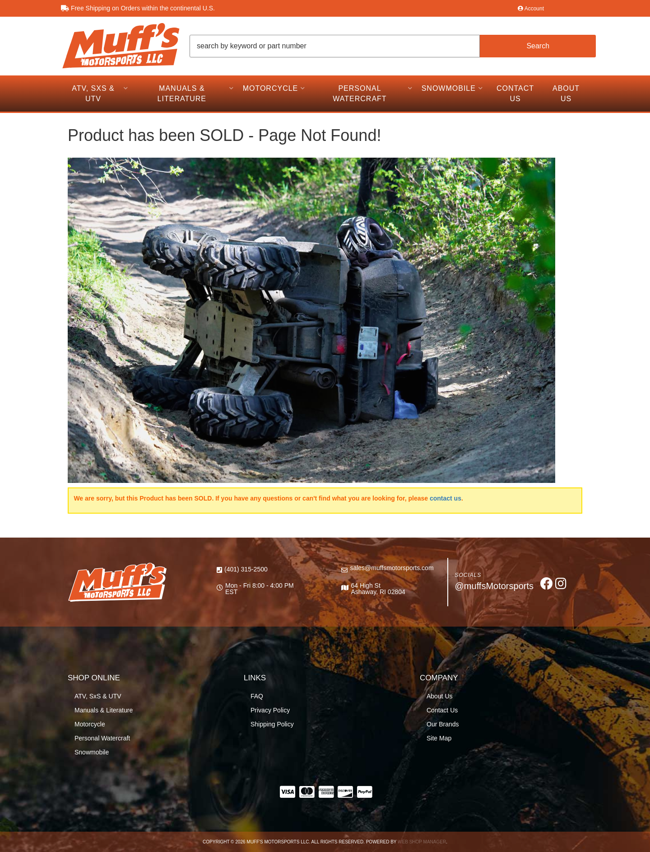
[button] (393, 46)
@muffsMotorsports (494, 586)
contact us (445, 498)
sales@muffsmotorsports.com (391, 568)
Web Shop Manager (422, 841)
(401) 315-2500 (246, 569)
